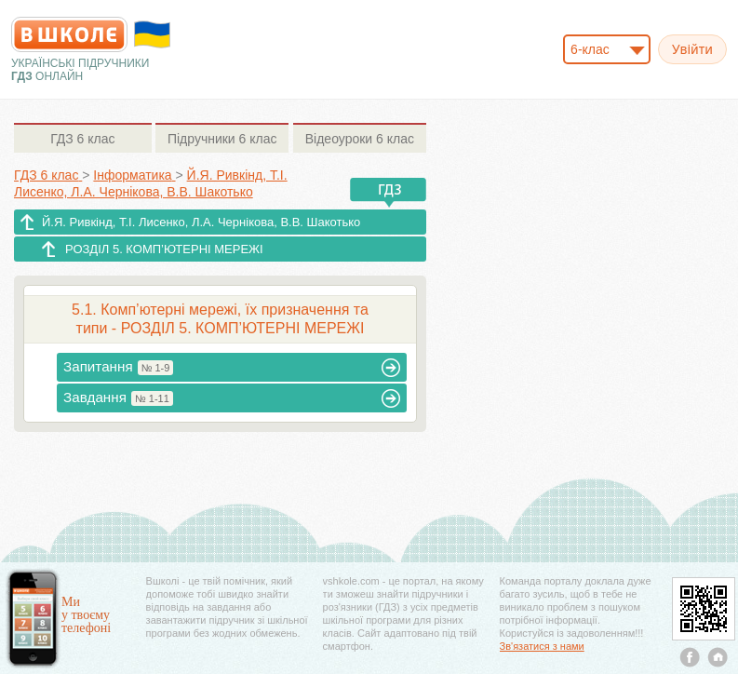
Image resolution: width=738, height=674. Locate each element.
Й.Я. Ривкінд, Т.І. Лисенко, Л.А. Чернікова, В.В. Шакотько (201, 222)
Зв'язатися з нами (542, 646)
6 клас (82, 138)
